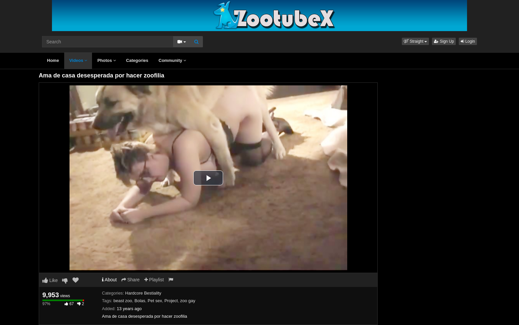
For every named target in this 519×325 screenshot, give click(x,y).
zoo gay (187, 300)
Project (171, 300)
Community (172, 60)
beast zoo (123, 300)
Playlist (154, 279)
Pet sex (155, 300)
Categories (137, 60)
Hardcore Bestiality (143, 293)
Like (50, 280)
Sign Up (444, 41)
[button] (415, 41)
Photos (106, 60)
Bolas (139, 300)
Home (53, 60)
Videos (78, 60)
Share (130, 279)
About (109, 279)
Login (468, 41)
